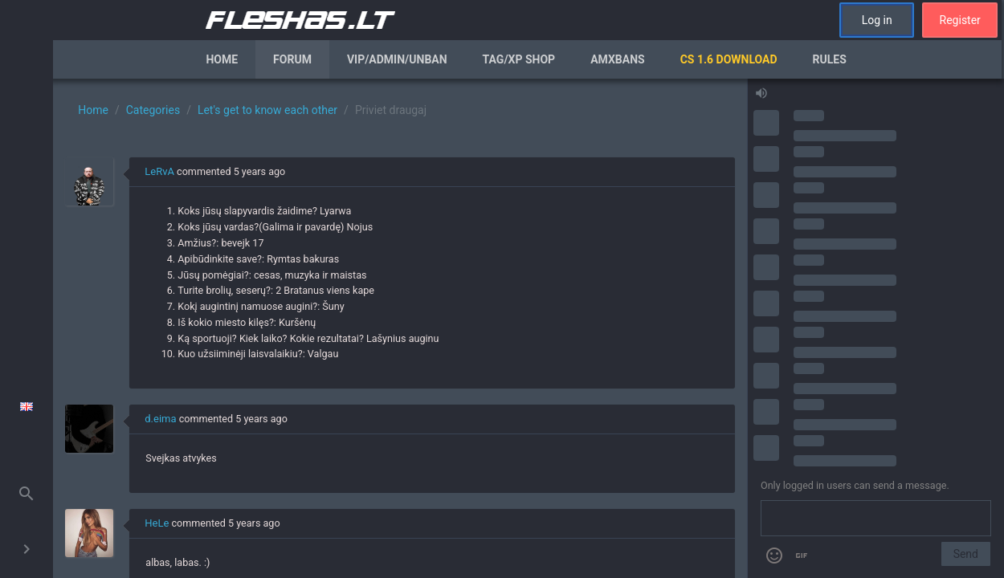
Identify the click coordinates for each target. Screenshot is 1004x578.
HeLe (157, 523)
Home (222, 59)
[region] (400, 328)
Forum (292, 59)
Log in (877, 20)
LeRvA (159, 171)
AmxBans (617, 59)
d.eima (160, 419)
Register (960, 20)
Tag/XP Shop (519, 59)
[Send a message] (876, 518)
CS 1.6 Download (728, 59)
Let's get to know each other (267, 110)
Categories (153, 110)
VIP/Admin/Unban (397, 59)
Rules (830, 59)
